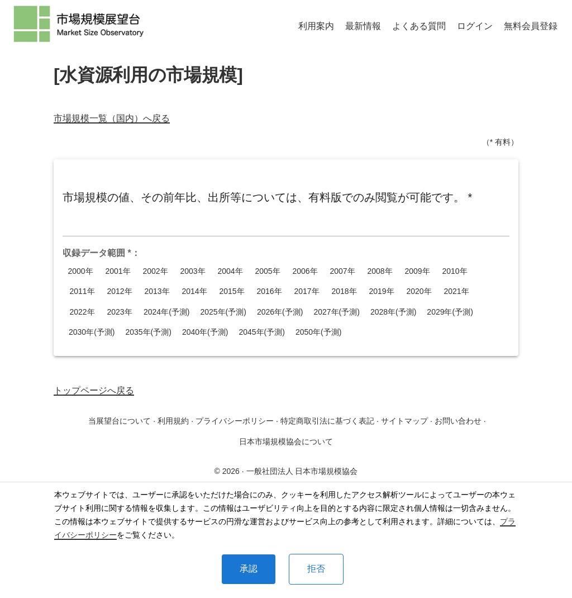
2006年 (305, 271)
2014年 (194, 291)
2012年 (119, 291)
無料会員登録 (530, 26)
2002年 (155, 271)
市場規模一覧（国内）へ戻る (112, 118)
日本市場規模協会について (286, 441)
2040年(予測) (205, 332)
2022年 (82, 312)
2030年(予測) (91, 332)
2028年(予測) (393, 312)
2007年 (342, 271)
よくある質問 (419, 26)
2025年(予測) (223, 312)
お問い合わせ (458, 420)
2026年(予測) (279, 312)
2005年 (267, 271)
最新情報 (363, 26)
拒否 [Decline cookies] (316, 568)
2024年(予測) (166, 312)
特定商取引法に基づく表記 (327, 420)
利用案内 (316, 26)
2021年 (456, 291)
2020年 (419, 291)
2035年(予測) (148, 332)
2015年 (232, 291)
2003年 (193, 271)
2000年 (80, 271)
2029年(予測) (449, 312)
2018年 (344, 291)
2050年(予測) (318, 332)
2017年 (307, 291)
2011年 (82, 291)
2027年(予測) (336, 312)
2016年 (269, 291)
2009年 (417, 271)
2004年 (230, 271)
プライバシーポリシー (235, 420)
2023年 (119, 312)
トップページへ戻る (94, 390)
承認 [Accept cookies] (249, 568)
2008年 (380, 271)
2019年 (381, 291)
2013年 (157, 291)
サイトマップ (404, 420)
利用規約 (173, 420)
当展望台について (119, 420)
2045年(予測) (261, 332)
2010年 (455, 271)
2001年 (118, 271)
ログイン (475, 26)
